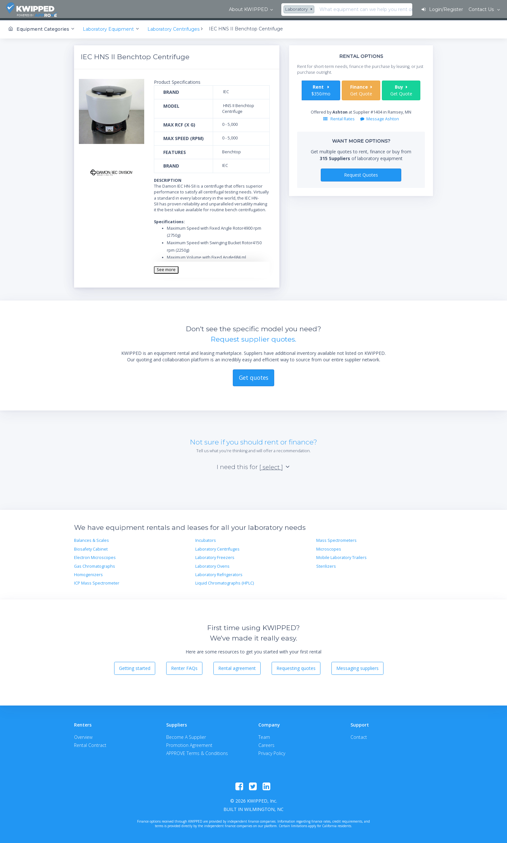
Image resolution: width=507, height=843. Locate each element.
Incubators (205, 539)
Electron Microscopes (95, 556)
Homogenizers (88, 573)
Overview (83, 735)
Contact (359, 735)
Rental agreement (237, 666)
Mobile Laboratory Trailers (341, 556)
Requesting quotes (296, 666)
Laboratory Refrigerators (219, 573)
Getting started (134, 666)
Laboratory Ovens (212, 564)
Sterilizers (326, 564)
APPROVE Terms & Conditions (197, 752)
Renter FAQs (184, 666)
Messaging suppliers (357, 666)
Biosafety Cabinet (91, 547)
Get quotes (253, 376)
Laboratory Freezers (214, 556)
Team (264, 735)
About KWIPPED (99, 9)
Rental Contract (90, 743)
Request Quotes (361, 173)
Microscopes (328, 547)
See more (166, 268)
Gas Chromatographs (94, 564)
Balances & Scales (91, 539)
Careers (266, 743)
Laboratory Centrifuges (217, 547)
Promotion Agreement (189, 743)
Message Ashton (379, 117)
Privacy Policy (271, 752)
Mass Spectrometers (336, 539)
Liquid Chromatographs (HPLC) (224, 581)
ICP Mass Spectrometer (96, 581)
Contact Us (481, 9)
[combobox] (151, 10)
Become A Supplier (186, 735)
